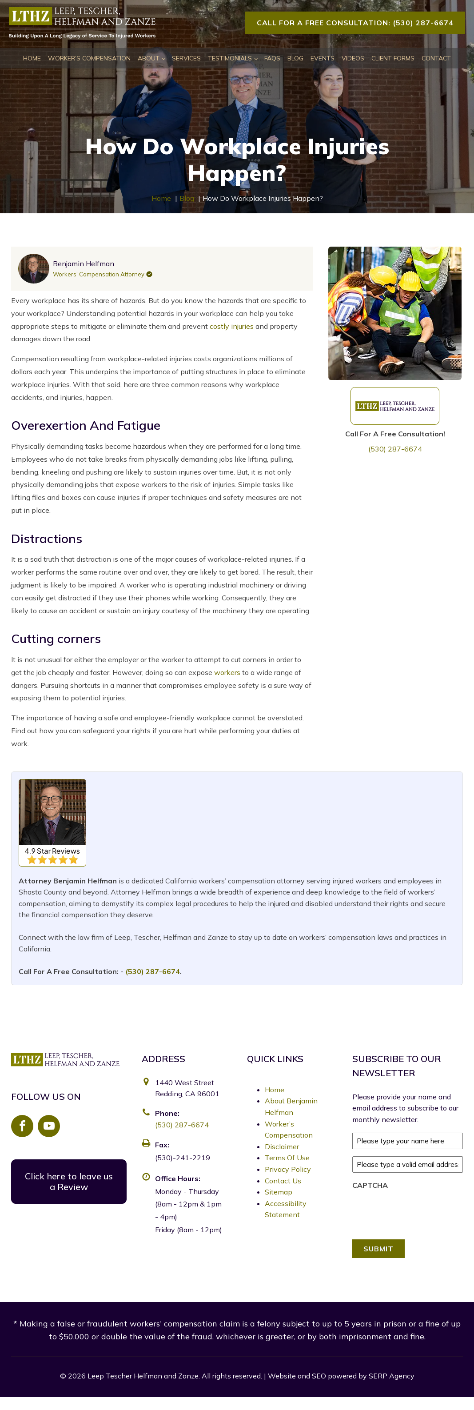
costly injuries (232, 326)
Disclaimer (282, 1146)
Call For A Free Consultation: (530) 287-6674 (355, 22)
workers (227, 672)
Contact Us (283, 1180)
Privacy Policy (288, 1169)
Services (186, 58)
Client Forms (392, 58)
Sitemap (278, 1191)
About (148, 58)
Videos (353, 58)
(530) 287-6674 (395, 448)
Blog (295, 58)
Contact (436, 58)
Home (32, 58)
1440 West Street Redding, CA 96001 (187, 1088)
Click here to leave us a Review (69, 1181)
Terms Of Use (287, 1157)
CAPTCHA (370, 1185)
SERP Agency (391, 1375)
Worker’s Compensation (89, 58)
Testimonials (230, 58)
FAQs (272, 58)
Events (323, 58)
